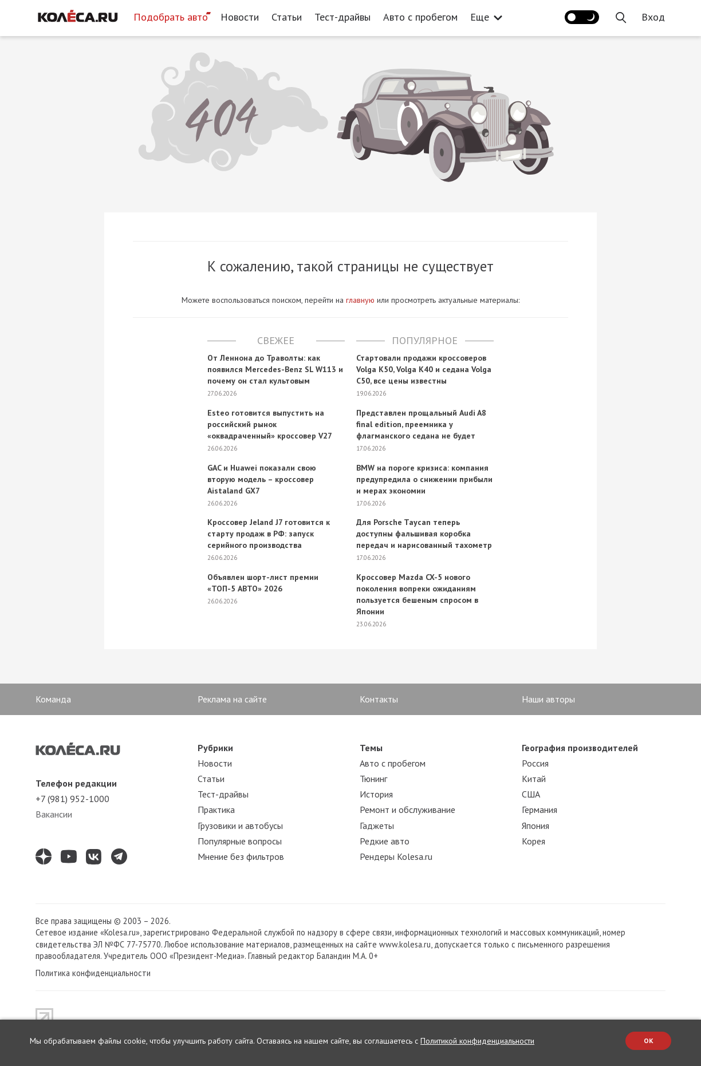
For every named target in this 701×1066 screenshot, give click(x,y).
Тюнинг (373, 778)
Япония (535, 825)
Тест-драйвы (342, 16)
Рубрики (215, 747)
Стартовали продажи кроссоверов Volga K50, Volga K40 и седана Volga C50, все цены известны (423, 369)
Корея (533, 841)
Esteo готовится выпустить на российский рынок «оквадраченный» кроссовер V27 (269, 424)
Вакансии (54, 814)
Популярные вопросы (240, 841)
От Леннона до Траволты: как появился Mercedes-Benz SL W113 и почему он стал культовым (275, 369)
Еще (482, 16)
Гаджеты (377, 825)
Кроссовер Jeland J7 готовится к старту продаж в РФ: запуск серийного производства (268, 533)
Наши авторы (548, 699)
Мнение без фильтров (241, 856)
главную (360, 300)
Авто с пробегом (420, 16)
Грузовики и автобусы (240, 825)
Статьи (286, 16)
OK (648, 1040)
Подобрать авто (170, 16)
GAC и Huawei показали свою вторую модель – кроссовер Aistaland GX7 (261, 479)
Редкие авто (384, 841)
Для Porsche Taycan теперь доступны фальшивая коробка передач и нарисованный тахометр (424, 533)
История (376, 794)
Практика (216, 809)
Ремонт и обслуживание (407, 809)
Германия (539, 809)
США (531, 794)
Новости (239, 16)
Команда (53, 699)
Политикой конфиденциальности (477, 1041)
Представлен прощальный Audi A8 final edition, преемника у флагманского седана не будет (421, 424)
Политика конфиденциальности (93, 973)
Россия (535, 763)
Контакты (379, 699)
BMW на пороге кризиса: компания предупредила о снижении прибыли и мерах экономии (424, 479)
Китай (534, 778)
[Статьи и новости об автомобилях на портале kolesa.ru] (77, 16)
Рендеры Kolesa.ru (396, 856)
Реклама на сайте (232, 699)
